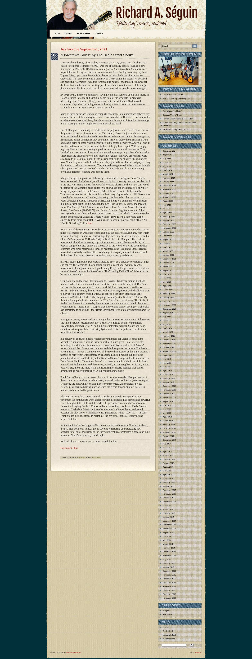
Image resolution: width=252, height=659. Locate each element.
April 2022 (167, 247)
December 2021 (169, 259)
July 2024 (167, 158)
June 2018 (167, 409)
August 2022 (168, 239)
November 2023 (169, 189)
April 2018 (167, 417)
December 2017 (169, 428)
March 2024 (168, 174)
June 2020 (167, 320)
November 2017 (169, 432)
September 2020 (169, 309)
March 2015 (168, 509)
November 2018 (169, 390)
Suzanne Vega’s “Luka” (172, 115)
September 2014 (169, 528)
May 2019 (167, 366)
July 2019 (167, 359)
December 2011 (169, 582)
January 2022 (168, 255)
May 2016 (167, 471)
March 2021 (168, 289)
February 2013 (169, 563)
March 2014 (168, 544)
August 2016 (168, 467)
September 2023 (169, 197)
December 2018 (169, 386)
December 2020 (169, 301)
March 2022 (168, 251)
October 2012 (168, 578)
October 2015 (168, 497)
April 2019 (167, 370)
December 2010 (169, 594)
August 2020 (168, 313)
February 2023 (169, 216)
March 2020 (168, 332)
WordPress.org (169, 638)
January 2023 (168, 220)
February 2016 (169, 482)
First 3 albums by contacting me (176, 98)
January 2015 (168, 517)
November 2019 (169, 343)
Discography (83, 33)
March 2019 (168, 374)
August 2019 (168, 355)
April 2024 (167, 170)
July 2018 (167, 405)
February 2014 (169, 548)
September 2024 (169, 151)
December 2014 (169, 521)
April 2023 (167, 212)
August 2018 (168, 401)
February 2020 (169, 336)
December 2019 (169, 339)
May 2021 (167, 282)
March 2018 (168, 420)
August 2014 (168, 532)
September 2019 (169, 351)
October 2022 (168, 232)
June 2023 (167, 208)
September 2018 (169, 397)
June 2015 (167, 505)
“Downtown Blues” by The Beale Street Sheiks (96, 55)
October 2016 (168, 463)
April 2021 (167, 286)
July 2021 (167, 274)
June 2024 (167, 162)
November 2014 (169, 524)
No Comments (96, 457)
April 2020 (167, 328)
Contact (98, 33)
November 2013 (169, 555)
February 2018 (169, 424)
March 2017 (168, 455)
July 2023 (167, 205)
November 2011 (169, 586)
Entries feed (168, 631)
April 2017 (167, 451)
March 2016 (168, 478)
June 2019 (167, 363)
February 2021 (169, 293)
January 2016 (168, 486)
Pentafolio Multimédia (73, 652)
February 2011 (169, 590)
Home (57, 33)
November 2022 (169, 228)
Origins (68, 33)
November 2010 (169, 598)
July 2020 (167, 316)
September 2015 (169, 501)
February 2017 (169, 459)
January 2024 (168, 181)
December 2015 (169, 490)
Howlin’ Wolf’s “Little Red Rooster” (178, 119)
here (90, 223)
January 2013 (168, 567)
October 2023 (168, 193)
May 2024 (167, 166)
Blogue (166, 610)
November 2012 (169, 575)
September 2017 (169, 440)
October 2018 (168, 393)
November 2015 (169, 494)
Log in (165, 627)
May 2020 (167, 324)
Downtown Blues (69, 448)
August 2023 (168, 201)
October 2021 (168, 262)
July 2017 (167, 444)
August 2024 (168, 155)
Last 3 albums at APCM (173, 94)
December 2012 (169, 571)
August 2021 (168, 270)
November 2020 (169, 305)
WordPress (198, 652)
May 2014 (167, 540)
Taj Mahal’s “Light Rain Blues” (176, 129)
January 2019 (168, 382)
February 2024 (169, 178)
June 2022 (167, 243)
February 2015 (169, 513)
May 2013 (167, 559)
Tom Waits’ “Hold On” (172, 111)
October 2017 (168, 436)
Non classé (81, 457)
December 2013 (169, 551)
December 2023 (169, 185)
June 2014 (167, 536)
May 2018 (167, 413)
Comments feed (169, 635)
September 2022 (169, 235)
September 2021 (169, 266)
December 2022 (169, 224)
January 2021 (168, 297)
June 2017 (167, 447)
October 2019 (168, 347)
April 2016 (167, 474)
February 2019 (169, 378)
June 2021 (167, 278)
